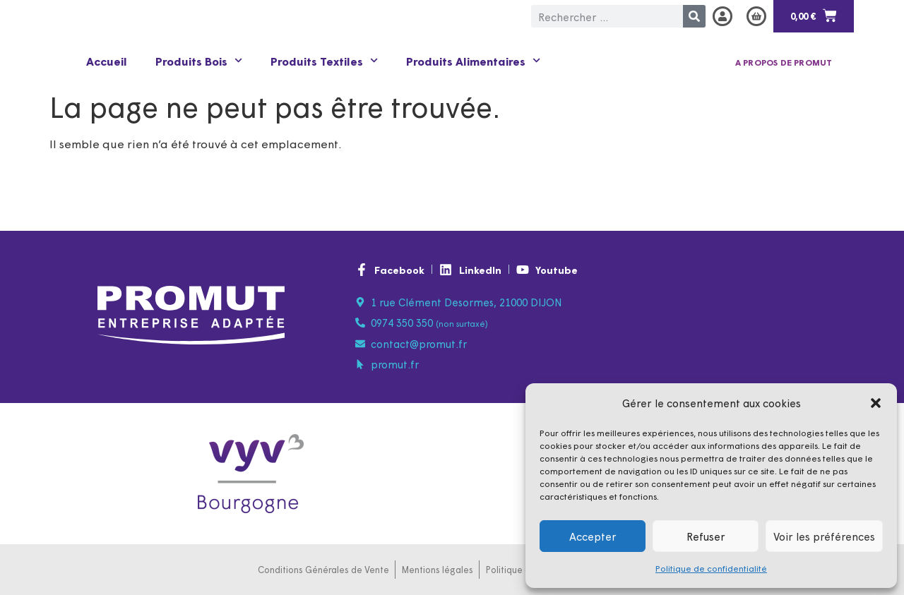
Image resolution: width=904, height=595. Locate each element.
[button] (876, 403)
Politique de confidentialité (711, 568)
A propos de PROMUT (784, 62)
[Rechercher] (694, 16)
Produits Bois (198, 60)
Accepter (593, 536)
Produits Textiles (324, 60)
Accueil (106, 60)
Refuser (705, 536)
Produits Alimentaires (473, 60)
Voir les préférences (824, 536)
